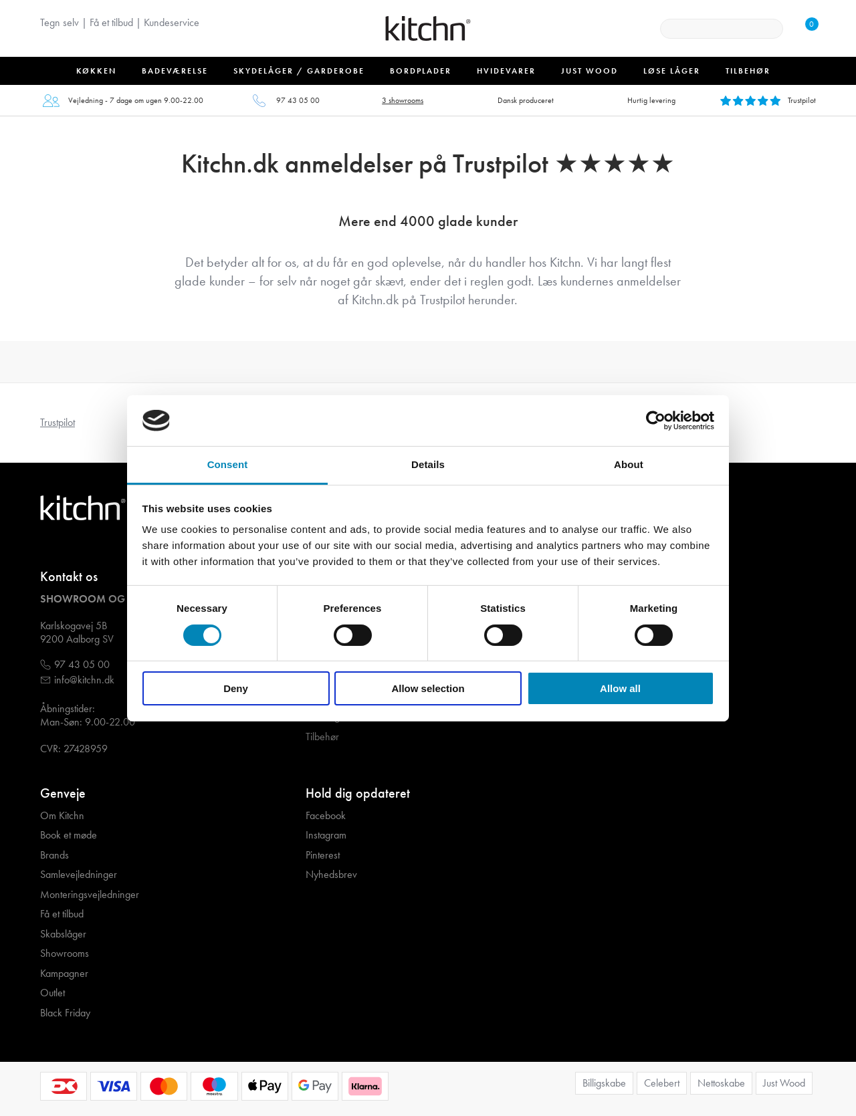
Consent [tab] (227, 464)
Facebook (326, 816)
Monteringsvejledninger (89, 895)
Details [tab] (428, 464)
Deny (235, 688)
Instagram (326, 835)
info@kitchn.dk (84, 680)
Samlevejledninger (78, 875)
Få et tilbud (111, 22)
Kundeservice (171, 22)
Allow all (620, 688)
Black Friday (65, 1013)
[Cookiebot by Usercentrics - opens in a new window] (655, 421)
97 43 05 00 (298, 100)
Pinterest (323, 855)
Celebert (661, 1083)
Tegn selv (59, 22)
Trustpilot (57, 422)
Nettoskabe (721, 1083)
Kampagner (64, 974)
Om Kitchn (62, 816)
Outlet (52, 993)
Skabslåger (63, 934)
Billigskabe (604, 1083)
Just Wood (784, 1083)
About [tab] (628, 464)
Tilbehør (322, 737)
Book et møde (68, 835)
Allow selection (427, 688)
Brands (54, 855)
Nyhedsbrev (331, 875)
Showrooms (64, 953)
